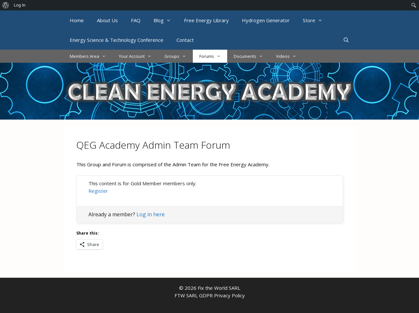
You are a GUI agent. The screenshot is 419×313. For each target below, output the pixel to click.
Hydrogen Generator (266, 20)
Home (77, 20)
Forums (213, 56)
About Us (107, 20)
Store (316, 20)
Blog (165, 20)
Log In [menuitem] (20, 5)
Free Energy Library (206, 20)
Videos (289, 56)
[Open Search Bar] (346, 40)
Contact (185, 40)
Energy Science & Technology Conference (116, 40)
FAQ (135, 20)
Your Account (138, 56)
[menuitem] (5, 5)
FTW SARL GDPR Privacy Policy (209, 295)
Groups (178, 56)
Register (98, 191)
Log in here (151, 214)
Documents (251, 56)
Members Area (91, 56)
